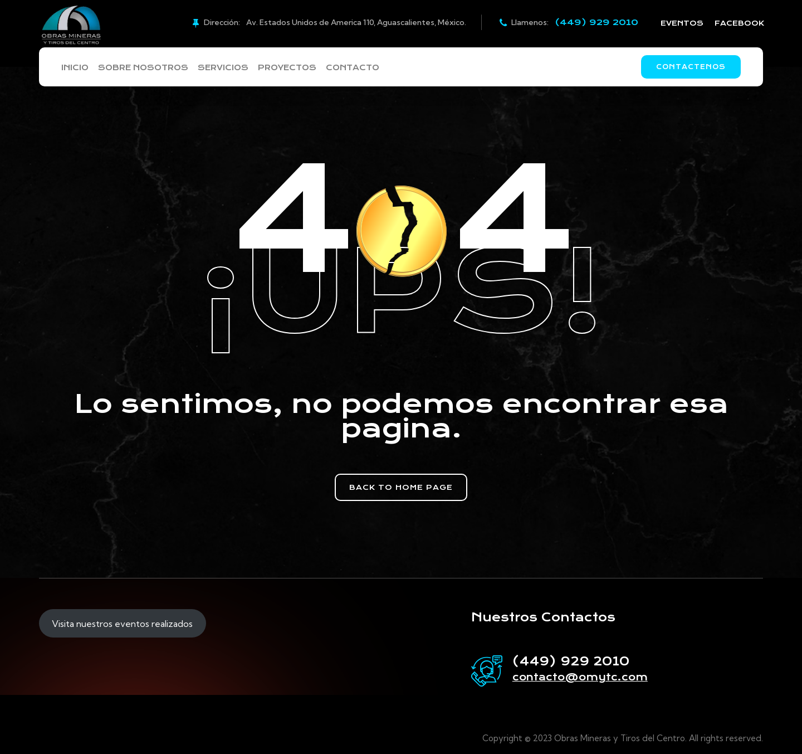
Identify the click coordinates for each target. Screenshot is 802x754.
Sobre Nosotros (148, 68)
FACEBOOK (739, 23)
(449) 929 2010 (596, 22)
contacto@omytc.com (580, 677)
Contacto (372, 68)
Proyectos (301, 68)
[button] (401, 487)
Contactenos (691, 67)
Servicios (232, 68)
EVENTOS (682, 23)
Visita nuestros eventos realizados (122, 623)
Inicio (74, 68)
